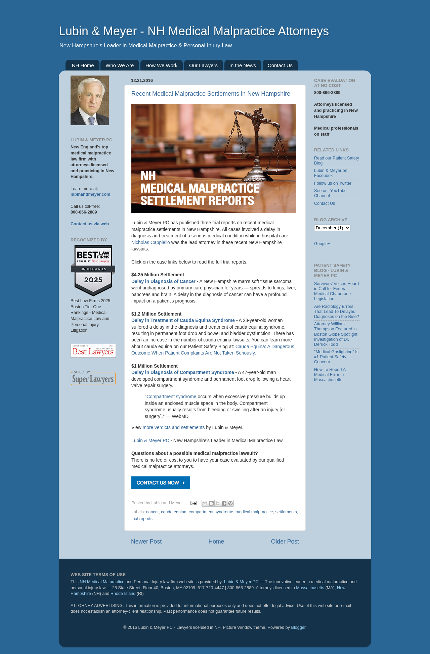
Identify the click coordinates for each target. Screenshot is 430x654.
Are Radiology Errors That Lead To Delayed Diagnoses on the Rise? (336, 311)
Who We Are (119, 65)
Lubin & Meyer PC (150, 440)
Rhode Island (123, 593)
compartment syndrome (211, 512)
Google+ (322, 243)
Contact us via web (90, 224)
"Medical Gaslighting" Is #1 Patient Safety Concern (336, 356)
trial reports (142, 518)
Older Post (285, 541)
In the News (242, 65)
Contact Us (280, 65)
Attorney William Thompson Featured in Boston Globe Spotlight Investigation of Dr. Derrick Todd (335, 334)
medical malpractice (254, 512)
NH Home (83, 65)
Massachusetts (310, 588)
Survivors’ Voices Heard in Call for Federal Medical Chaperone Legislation (336, 291)
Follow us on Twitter (332, 183)
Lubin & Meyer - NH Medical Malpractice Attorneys (194, 31)
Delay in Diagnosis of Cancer (163, 281)
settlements (286, 512)
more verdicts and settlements (174, 427)
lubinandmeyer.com (90, 194)
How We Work (161, 65)
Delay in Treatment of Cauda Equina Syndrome (183, 320)
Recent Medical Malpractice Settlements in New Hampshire (210, 93)
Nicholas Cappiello (150, 242)
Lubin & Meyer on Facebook (330, 173)
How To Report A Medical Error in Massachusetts (330, 374)
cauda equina (173, 512)
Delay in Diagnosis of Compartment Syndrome (182, 372)
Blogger (298, 627)
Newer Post (146, 541)
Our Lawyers (203, 65)
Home (216, 541)
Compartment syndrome (171, 396)
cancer (152, 512)
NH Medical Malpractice (102, 581)
